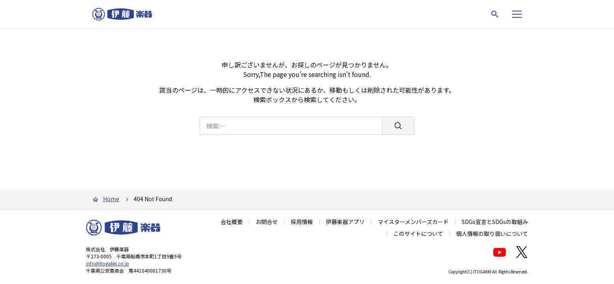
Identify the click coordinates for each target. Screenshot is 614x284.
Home (111, 199)
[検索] (398, 126)
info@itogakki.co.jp (107, 263)
